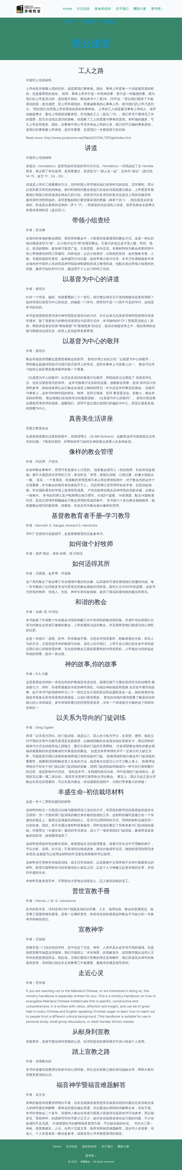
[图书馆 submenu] (163, 9)
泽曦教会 (85, 1161)
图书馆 (156, 8)
